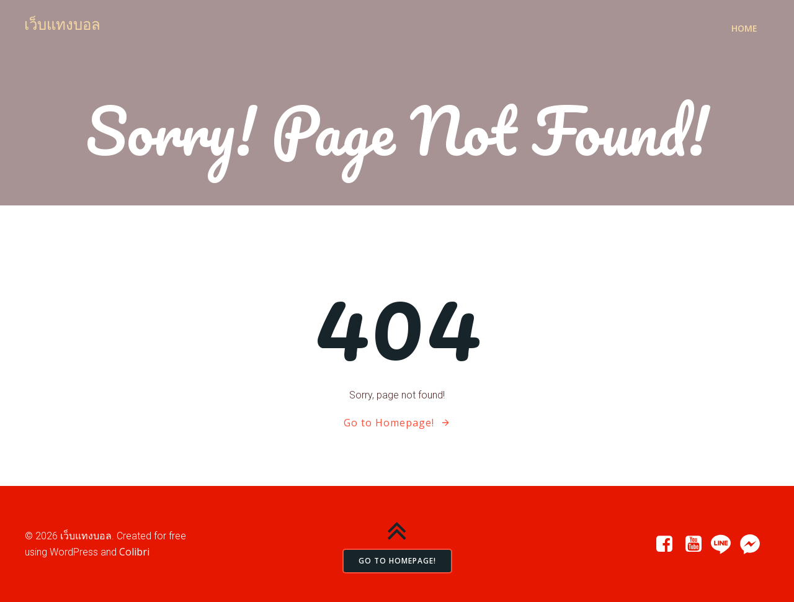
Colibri (134, 552)
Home (744, 28)
